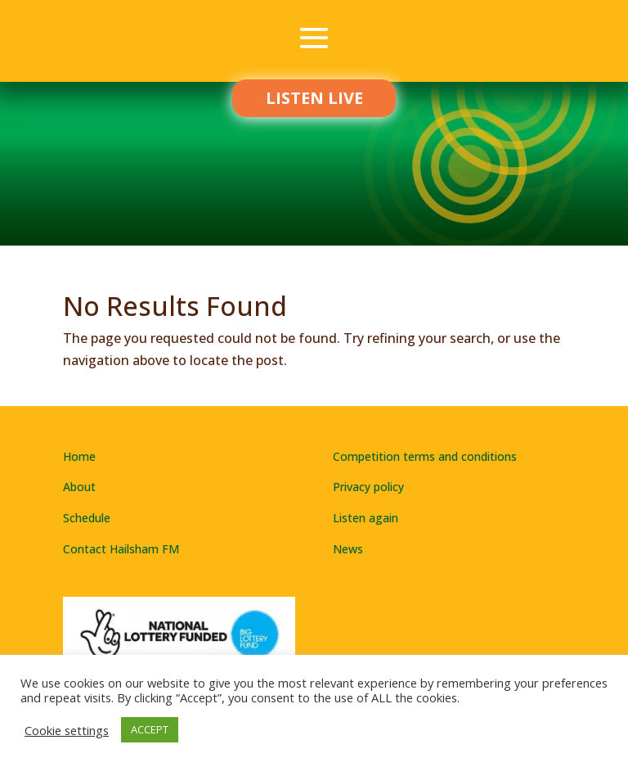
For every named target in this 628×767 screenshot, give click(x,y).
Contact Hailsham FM (121, 549)
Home (79, 456)
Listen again (365, 518)
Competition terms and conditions (425, 456)
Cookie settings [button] (67, 730)
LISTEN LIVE (314, 98)
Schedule (86, 518)
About (79, 486)
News (348, 549)
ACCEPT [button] (149, 729)
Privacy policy (368, 486)
